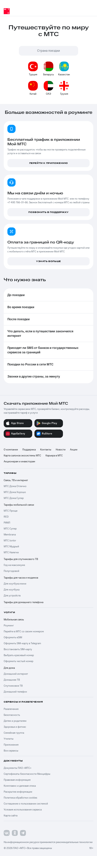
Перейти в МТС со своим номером (24, 631)
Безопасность (12, 715)
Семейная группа (14, 733)
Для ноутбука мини (15, 584)
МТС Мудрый (11, 546)
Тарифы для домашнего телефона (23, 602)
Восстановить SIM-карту (18, 649)
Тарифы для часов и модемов (21, 578)
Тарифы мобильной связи (19, 505)
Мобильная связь (14, 619)
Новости (61, 450)
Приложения (11, 745)
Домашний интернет (16, 674)
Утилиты (9, 739)
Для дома (9, 668)
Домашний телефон (15, 692)
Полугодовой (11, 571)
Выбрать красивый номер (19, 655)
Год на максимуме (14, 565)
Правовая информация (17, 780)
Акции (73, 450)
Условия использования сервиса (23, 810)
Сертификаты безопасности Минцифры (27, 774)
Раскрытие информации (18, 792)
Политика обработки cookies (20, 798)
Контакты (45, 450)
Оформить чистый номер (18, 661)
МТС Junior (10, 540)
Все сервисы (11, 751)
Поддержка (29, 450)
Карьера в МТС (54, 455)
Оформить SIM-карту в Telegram (22, 643)
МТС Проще (10, 511)
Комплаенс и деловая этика (20, 786)
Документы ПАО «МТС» (17, 768)
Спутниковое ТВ (13, 686)
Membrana (10, 535)
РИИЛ (7, 523)
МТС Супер (10, 529)
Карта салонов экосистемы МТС (22, 455)
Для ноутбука (11, 590)
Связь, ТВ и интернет (16, 480)
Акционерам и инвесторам (19, 461)
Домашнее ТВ (12, 680)
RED (6, 517)
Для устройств (12, 596)
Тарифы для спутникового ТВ (21, 559)
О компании (11, 450)
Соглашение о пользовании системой (26, 804)
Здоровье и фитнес (15, 727)
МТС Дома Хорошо (15, 492)
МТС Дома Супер (14, 498)
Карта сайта (10, 816)
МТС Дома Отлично (15, 486)
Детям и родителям (15, 721)
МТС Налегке (11, 552)
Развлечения (11, 709)
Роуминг (9, 625)
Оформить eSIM (13, 637)
